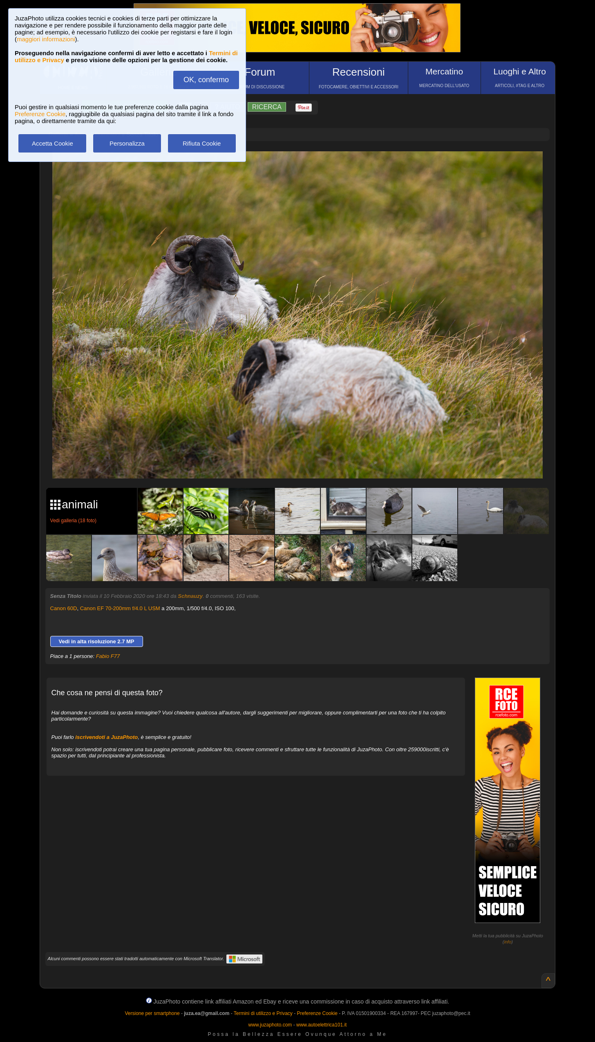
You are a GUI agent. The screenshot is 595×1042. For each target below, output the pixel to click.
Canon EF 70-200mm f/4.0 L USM (120, 608)
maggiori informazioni (46, 39)
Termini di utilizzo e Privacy (263, 1013)
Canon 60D (63, 608)
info (508, 941)
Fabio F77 (108, 656)
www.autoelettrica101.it (321, 1025)
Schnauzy (190, 596)
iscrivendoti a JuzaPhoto (106, 737)
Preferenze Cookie (40, 113)
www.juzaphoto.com (270, 1025)
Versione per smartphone (152, 1013)
